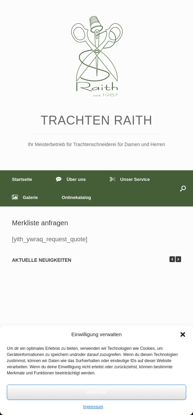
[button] (182, 334)
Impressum (93, 406)
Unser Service (130, 179)
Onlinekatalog (76, 197)
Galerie (25, 197)
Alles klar (96, 392)
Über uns (71, 179)
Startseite (22, 179)
